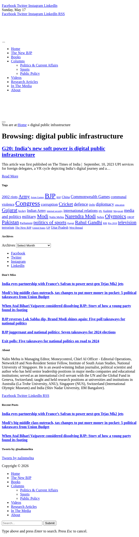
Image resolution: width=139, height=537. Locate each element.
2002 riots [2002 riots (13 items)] (10, 197)
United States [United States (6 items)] (38, 228)
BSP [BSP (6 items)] (59, 197)
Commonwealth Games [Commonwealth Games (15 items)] (90, 196)
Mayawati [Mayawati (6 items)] (118, 211)
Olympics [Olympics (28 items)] (115, 216)
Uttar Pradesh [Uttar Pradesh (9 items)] (59, 227)
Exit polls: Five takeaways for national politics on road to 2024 (50, 341)
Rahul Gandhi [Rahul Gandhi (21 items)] (88, 222)
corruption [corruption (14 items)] (49, 204)
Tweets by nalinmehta (18, 458)
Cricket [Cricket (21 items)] (66, 204)
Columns (18, 61)
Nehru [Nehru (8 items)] (100, 217)
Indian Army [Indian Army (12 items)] (36, 211)
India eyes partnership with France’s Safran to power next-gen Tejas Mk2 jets (62, 284)
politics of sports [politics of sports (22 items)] (49, 222)
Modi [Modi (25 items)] (42, 216)
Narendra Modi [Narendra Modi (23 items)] (80, 216)
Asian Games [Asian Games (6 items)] (37, 197)
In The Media (21, 86)
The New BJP (21, 53)
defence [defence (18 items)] (81, 204)
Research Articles (24, 82)
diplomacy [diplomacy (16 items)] (105, 204)
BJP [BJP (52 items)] (50, 195)
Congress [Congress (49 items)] (27, 203)
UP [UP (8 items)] (48, 227)
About (16, 90)
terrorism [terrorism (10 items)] (8, 227)
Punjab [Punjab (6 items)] (70, 223)
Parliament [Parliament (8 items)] (26, 223)
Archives (8, 245)
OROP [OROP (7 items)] (130, 217)
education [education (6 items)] (119, 205)
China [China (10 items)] (66, 197)
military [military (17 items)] (29, 216)
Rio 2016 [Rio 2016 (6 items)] (112, 223)
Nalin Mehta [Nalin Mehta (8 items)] (56, 217)
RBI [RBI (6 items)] (105, 223)
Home (15, 49)
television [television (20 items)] (127, 222)
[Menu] (3, 42)
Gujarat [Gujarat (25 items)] (9, 210)
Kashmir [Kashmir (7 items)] (107, 211)
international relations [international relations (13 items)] (80, 210)
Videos (16, 78)
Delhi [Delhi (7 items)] (92, 204)
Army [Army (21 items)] (24, 196)
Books (16, 57)
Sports (25, 69)
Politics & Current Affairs (39, 65)
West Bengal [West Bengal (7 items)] (76, 227)
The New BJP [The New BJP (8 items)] (23, 227)
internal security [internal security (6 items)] (55, 211)
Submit (50, 523)
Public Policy (30, 73)
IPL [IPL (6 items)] (100, 211)
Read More (10, 176)
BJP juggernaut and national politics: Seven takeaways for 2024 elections (59, 332)
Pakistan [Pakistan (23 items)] (10, 222)
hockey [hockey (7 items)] (22, 211)
